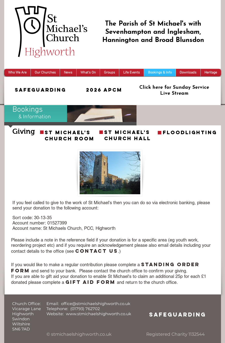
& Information (34, 117)
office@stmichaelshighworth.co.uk (95, 303)
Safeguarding (40, 90)
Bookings (27, 109)
